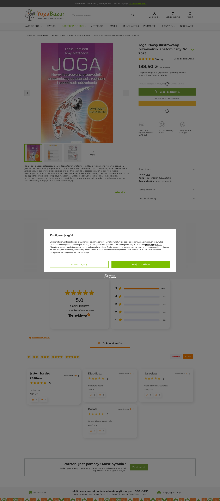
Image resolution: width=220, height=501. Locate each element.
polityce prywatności (153, 244)
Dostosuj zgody (79, 264)
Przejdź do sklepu (141, 264)
